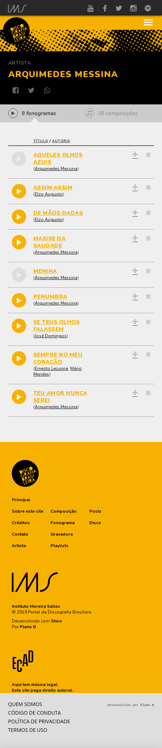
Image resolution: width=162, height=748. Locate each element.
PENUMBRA (50, 296)
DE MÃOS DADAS (58, 213)
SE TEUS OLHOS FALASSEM (56, 326)
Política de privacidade (39, 721)
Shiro (56, 621)
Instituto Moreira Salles (36, 606)
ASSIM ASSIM (53, 187)
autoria (61, 141)
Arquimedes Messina (56, 168)
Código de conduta (34, 712)
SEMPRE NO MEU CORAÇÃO (58, 358)
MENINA (45, 271)
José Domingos (51, 336)
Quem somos (25, 704)
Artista (19, 63)
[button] (21, 500)
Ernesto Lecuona (51, 368)
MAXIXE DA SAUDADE (49, 242)
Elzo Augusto (49, 194)
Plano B (28, 627)
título (40, 141)
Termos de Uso (27, 729)
